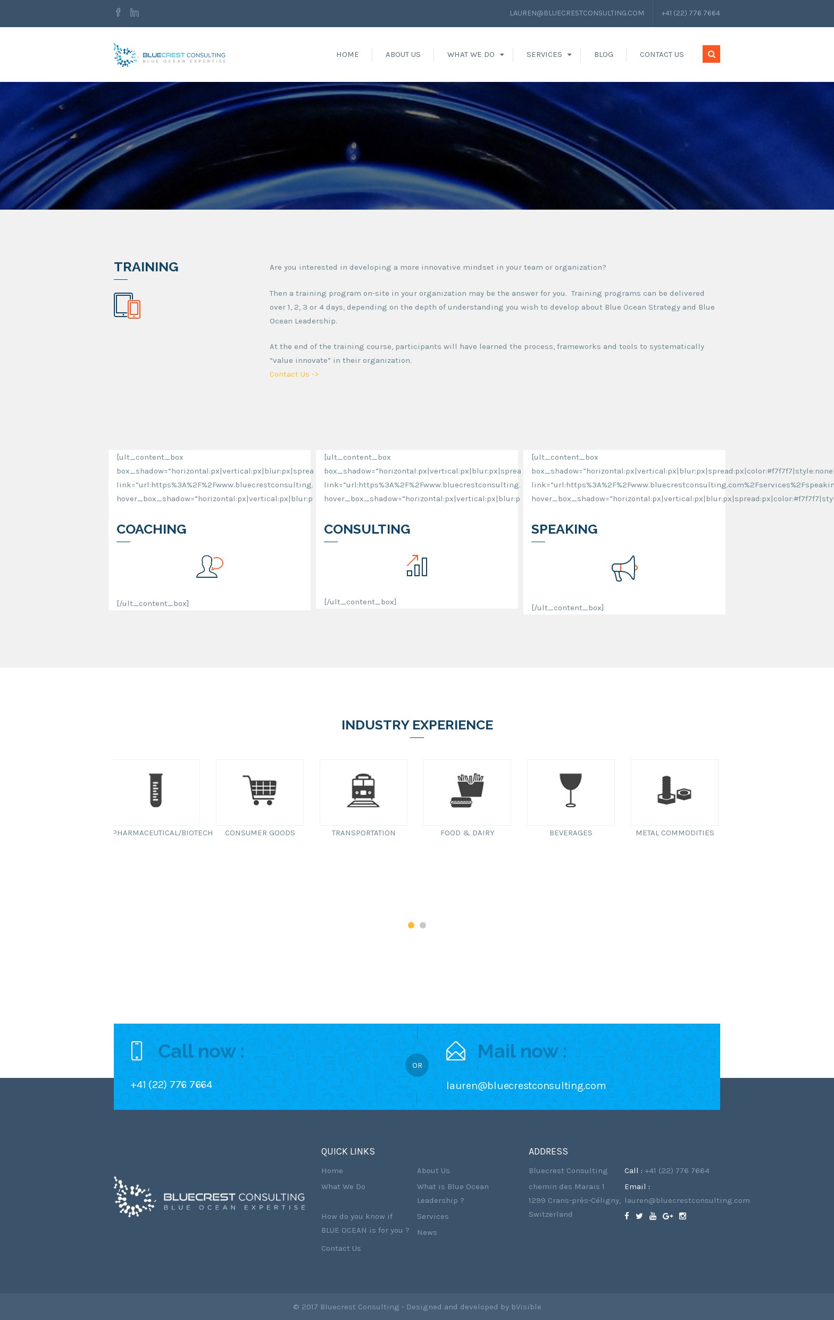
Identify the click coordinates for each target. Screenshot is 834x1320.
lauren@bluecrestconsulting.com (577, 13)
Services (544, 54)
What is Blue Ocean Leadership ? (453, 1193)
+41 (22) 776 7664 (691, 13)
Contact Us (662, 54)
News (427, 1232)
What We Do (471, 54)
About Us (403, 54)
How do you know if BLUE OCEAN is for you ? (365, 1223)
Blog (603, 54)
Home (347, 54)
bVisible (526, 1306)
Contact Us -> (294, 374)
